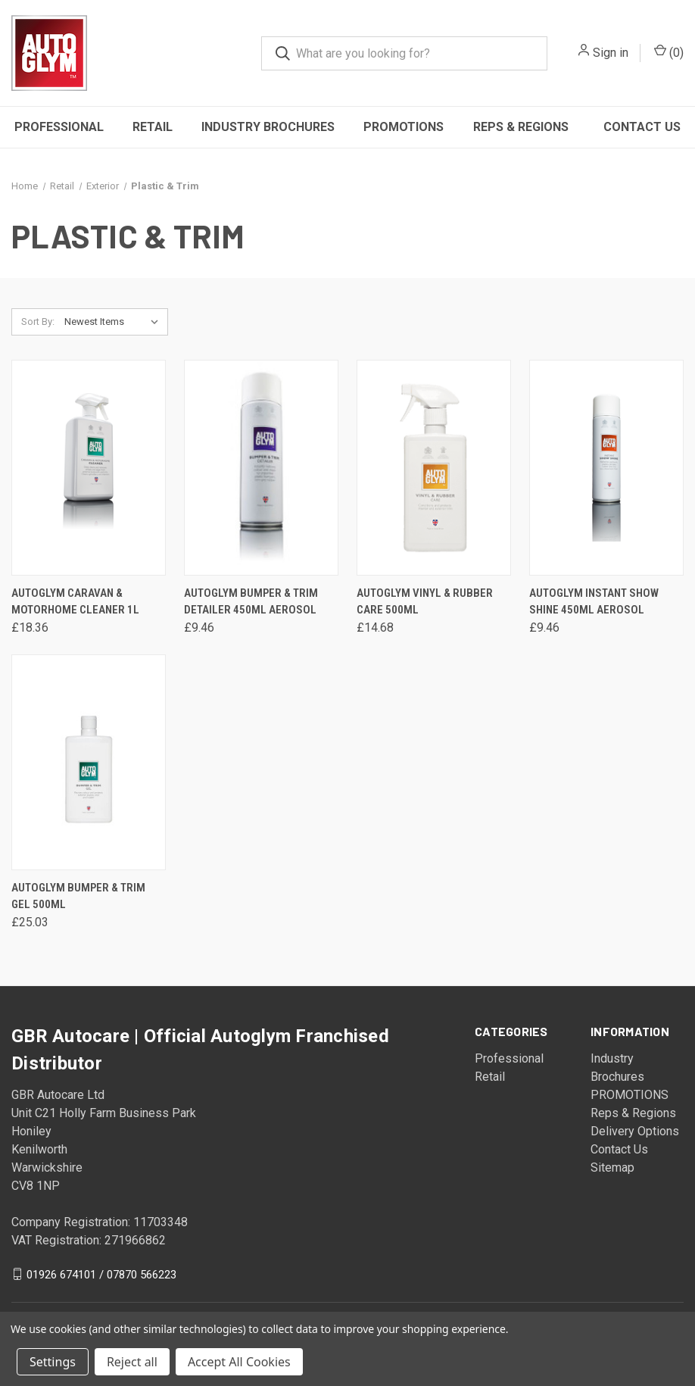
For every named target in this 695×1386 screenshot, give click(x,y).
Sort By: (38, 321)
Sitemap (612, 1167)
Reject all (132, 1361)
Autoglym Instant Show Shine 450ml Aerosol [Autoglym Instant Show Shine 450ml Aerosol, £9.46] (594, 601)
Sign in (610, 52)
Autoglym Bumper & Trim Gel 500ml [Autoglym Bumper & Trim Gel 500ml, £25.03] (78, 896)
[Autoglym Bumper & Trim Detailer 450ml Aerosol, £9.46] (261, 468)
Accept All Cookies (239, 1361)
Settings (53, 1361)
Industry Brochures (268, 127)
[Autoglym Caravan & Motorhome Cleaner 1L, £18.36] (88, 468)
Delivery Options (635, 1131)
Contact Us (642, 127)
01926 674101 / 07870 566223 (101, 1274)
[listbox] (114, 322)
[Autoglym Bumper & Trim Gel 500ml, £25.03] (88, 762)
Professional (59, 127)
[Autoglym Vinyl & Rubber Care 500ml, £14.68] (434, 468)
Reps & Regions (521, 127)
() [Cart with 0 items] (669, 52)
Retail (152, 127)
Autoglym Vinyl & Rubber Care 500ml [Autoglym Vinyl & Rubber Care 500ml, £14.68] (425, 601)
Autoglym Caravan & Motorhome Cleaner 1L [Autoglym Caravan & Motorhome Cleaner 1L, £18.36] (75, 601)
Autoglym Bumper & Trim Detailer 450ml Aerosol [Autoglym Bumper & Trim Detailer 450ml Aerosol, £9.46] (251, 601)
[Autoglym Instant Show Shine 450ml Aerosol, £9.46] (606, 468)
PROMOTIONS (403, 127)
